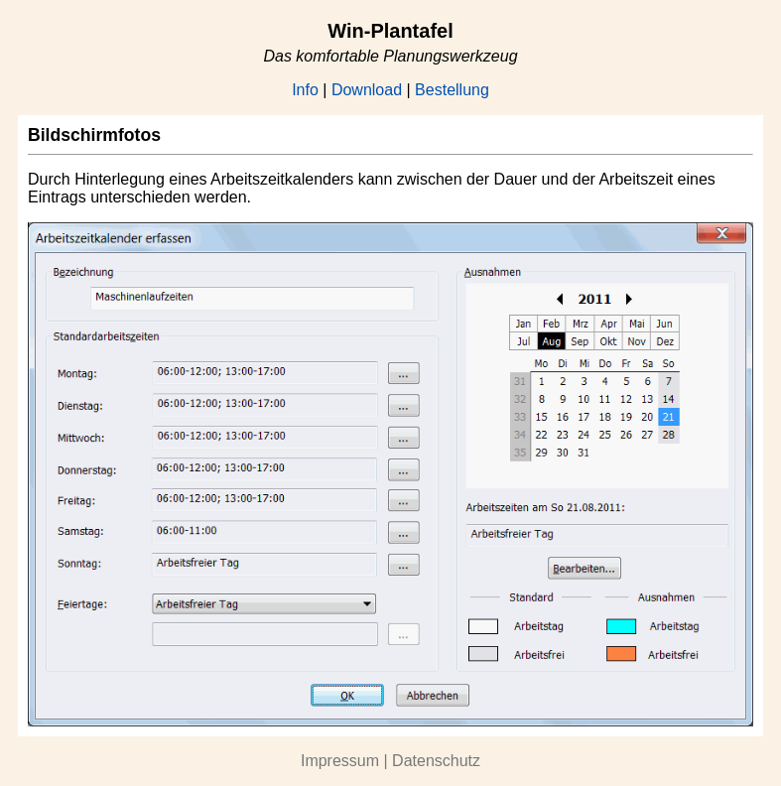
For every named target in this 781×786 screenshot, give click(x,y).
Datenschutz (436, 760)
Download (366, 89)
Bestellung (452, 89)
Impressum (340, 760)
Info (305, 89)
